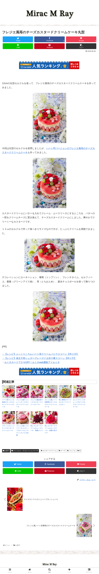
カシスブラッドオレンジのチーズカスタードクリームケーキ (79, 403)
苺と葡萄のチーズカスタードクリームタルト (65, 402)
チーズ (62, 451)
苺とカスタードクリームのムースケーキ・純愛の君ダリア (51, 429)
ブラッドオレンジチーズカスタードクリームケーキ (8, 428)
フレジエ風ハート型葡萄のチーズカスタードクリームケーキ (51, 403)
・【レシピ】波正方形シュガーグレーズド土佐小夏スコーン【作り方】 (39, 358)
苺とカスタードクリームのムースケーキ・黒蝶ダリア (36, 428)
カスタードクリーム (49, 451)
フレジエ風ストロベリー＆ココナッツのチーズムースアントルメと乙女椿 (22, 430)
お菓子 (6, 451)
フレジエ (71, 451)
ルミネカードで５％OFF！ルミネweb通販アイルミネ (32, 362)
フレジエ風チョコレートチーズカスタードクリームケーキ (22, 403)
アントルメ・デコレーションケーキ (24, 451)
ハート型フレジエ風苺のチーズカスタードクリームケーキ (8, 403)
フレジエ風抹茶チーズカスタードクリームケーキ (36, 402)
